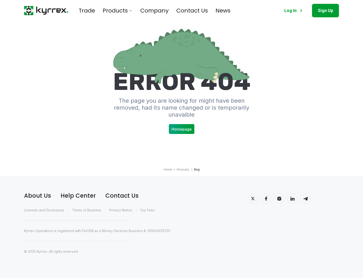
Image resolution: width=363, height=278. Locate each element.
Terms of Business (86, 210)
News (198, 10)
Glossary (185, 169)
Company (141, 10)
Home (168, 169)
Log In (294, 10)
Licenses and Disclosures (44, 210)
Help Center (78, 196)
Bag (197, 169)
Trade (85, 10)
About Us (37, 196)
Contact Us (172, 10)
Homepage (182, 129)
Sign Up (325, 10)
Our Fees (147, 210)
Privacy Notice (120, 210)
